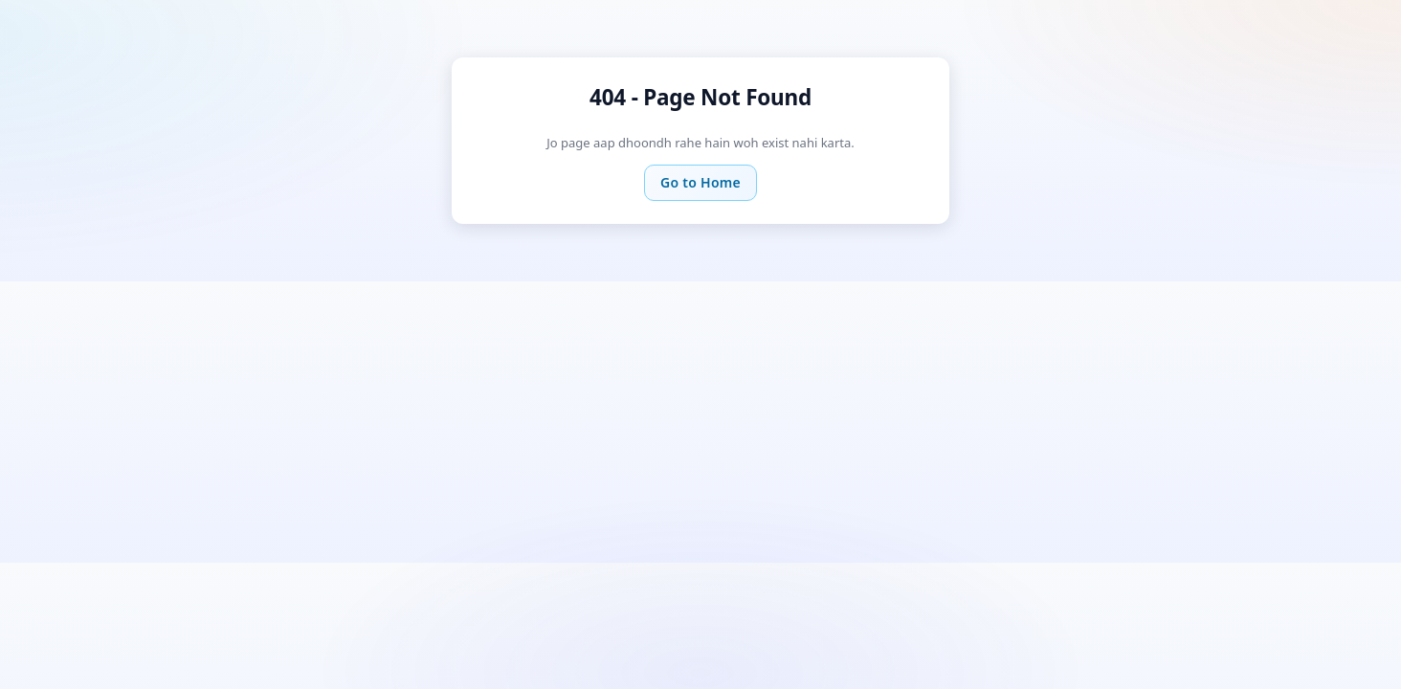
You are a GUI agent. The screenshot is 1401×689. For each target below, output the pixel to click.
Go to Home (700, 182)
